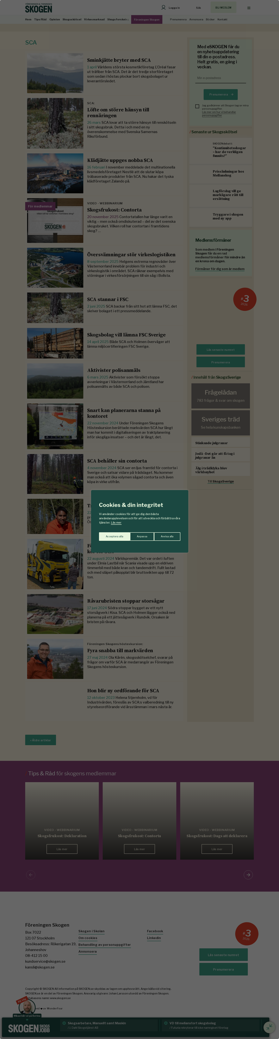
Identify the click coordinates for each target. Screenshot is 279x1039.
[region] (139, 519)
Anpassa (110, 534)
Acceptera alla (165, 534)
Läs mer (116, 522)
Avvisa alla (135, 534)
